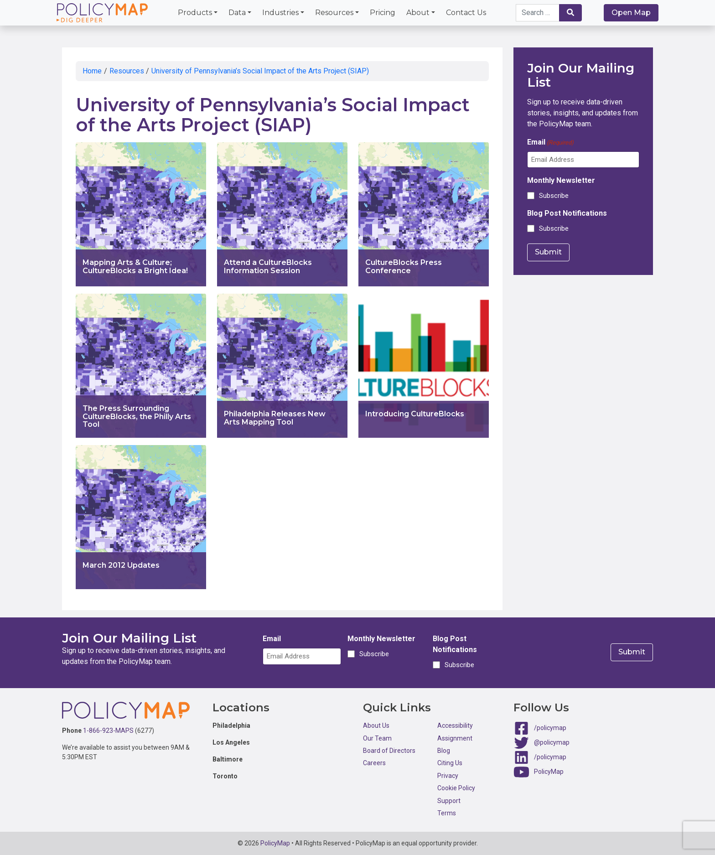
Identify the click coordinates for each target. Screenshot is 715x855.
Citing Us (449, 763)
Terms (446, 813)
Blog (443, 750)
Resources (334, 12)
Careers (374, 763)
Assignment (454, 738)
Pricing (382, 12)
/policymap (550, 727)
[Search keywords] (538, 12)
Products (195, 12)
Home (92, 71)
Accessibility (455, 725)
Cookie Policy (456, 788)
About (418, 12)
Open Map (631, 12)
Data (237, 12)
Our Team (377, 738)
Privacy (447, 775)
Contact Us (466, 12)
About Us (376, 725)
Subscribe (554, 196)
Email (550, 142)
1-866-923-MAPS (108, 730)
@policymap (552, 742)
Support (449, 800)
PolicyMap (549, 771)
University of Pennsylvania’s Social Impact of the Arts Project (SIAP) (260, 71)
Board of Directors (389, 750)
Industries (280, 12)
